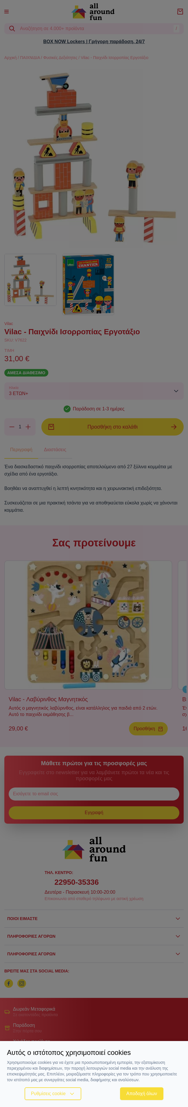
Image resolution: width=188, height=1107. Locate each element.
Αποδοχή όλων (141, 1093)
